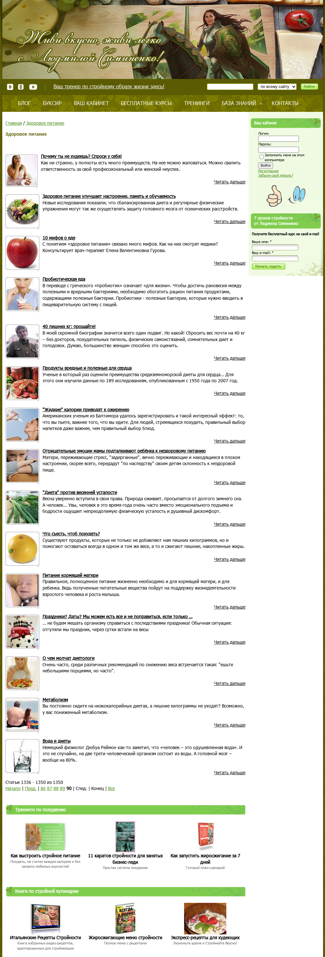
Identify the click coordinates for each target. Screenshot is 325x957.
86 (43, 788)
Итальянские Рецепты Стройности (45, 937)
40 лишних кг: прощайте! (69, 326)
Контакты (285, 103)
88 (56, 788)
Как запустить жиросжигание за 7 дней (205, 859)
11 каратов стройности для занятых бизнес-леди (125, 859)
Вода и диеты (57, 741)
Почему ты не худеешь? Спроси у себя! (81, 156)
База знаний (239, 103)
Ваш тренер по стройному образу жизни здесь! (109, 86)
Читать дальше (229, 182)
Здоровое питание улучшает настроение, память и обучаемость (109, 196)
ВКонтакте (10, 87)
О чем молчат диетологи (68, 658)
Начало (13, 788)
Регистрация (268, 171)
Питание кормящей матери (70, 575)
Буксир (52, 103)
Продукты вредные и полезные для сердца (87, 368)
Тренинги (197, 103)
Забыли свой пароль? (275, 175)
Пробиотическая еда (64, 279)
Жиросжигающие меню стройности (125, 937)
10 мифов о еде (59, 238)
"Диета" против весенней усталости (80, 492)
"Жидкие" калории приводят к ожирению (86, 409)
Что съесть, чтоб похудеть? (71, 534)
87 (49, 788)
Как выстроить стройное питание (45, 856)
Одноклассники (21, 87)
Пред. (30, 788)
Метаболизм (55, 700)
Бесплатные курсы (146, 103)
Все (111, 788)
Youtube (33, 87)
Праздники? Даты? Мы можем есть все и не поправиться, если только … (117, 616)
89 (62, 788)
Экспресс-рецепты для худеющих (205, 937)
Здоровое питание (45, 123)
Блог (24, 103)
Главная (13, 123)
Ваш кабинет (91, 103)
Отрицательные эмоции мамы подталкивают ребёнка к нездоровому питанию (124, 451)
